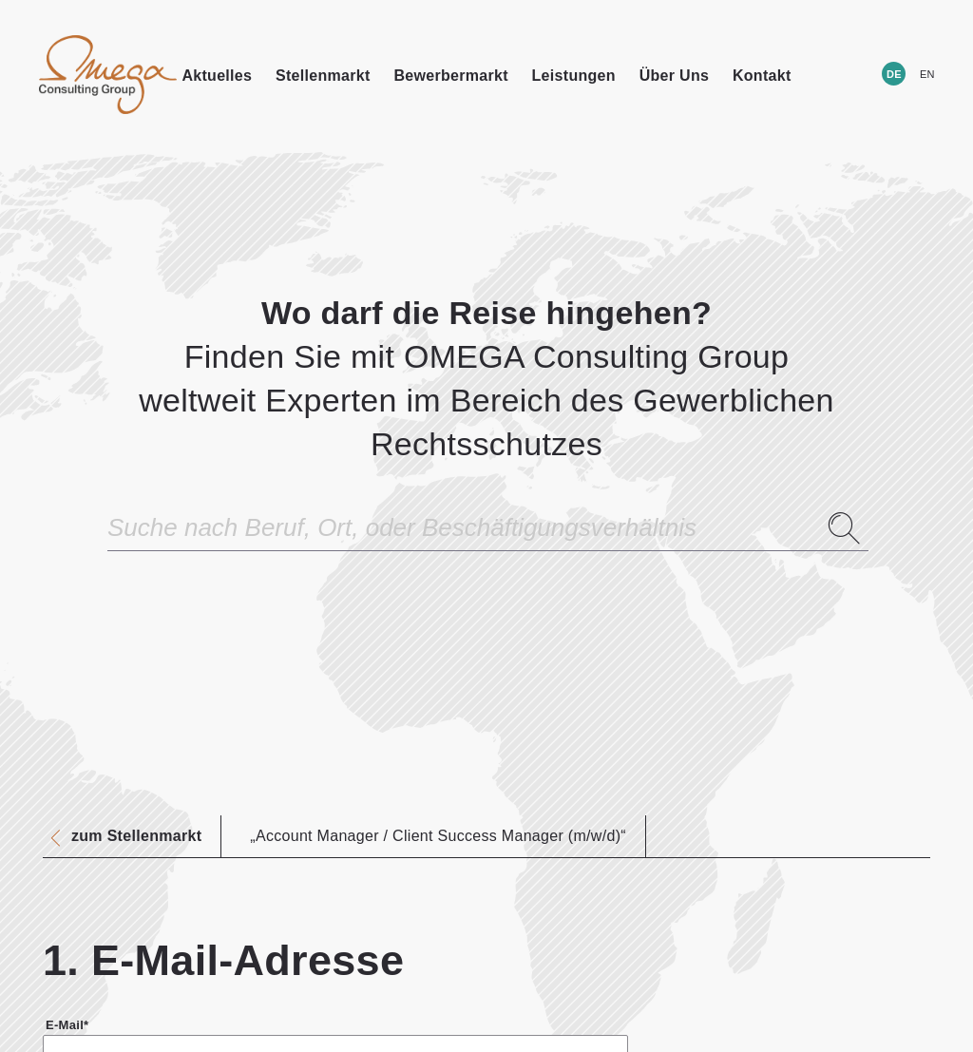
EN (927, 74)
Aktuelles (216, 75)
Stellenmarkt (323, 75)
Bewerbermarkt (450, 75)
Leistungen (574, 75)
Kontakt (762, 75)
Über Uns (674, 75)
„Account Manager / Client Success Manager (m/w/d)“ (438, 836)
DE (894, 74)
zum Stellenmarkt (136, 836)
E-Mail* (67, 1025)
